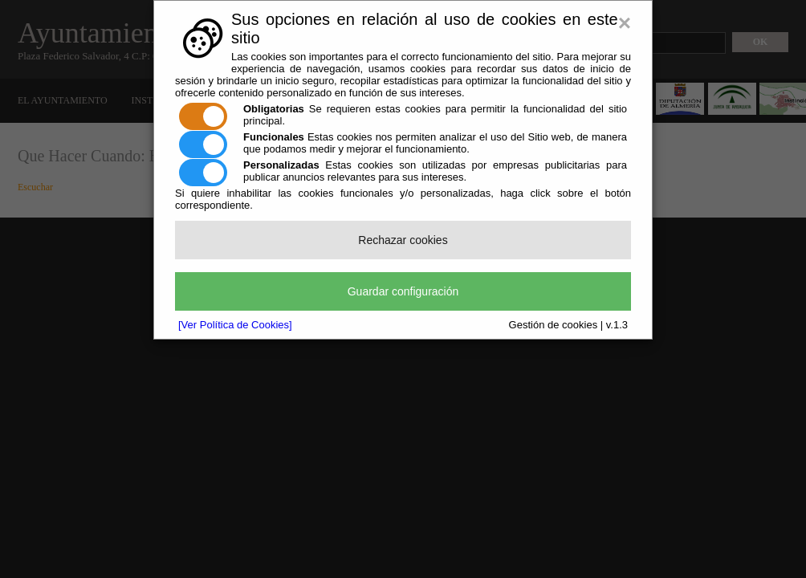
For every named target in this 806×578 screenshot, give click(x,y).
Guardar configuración (403, 291)
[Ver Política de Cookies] (235, 325)
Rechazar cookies (402, 240)
